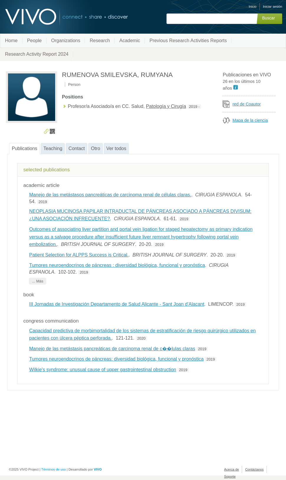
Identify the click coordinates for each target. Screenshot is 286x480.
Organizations (65, 40)
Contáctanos (254, 469)
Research (100, 40)
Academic (129, 40)
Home (11, 40)
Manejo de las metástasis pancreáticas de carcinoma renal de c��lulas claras (112, 348)
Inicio (253, 6)
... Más (37, 281)
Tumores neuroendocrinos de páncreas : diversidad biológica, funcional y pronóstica (117, 265)
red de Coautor (246, 104)
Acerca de (231, 469)
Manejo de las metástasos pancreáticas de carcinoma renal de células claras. (110, 194)
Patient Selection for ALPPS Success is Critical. (79, 254)
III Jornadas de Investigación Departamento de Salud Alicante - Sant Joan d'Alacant (116, 304)
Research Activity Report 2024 (36, 54)
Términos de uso (53, 469)
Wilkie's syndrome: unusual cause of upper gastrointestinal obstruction (102, 369)
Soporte (230, 476)
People (34, 40)
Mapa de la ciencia (250, 120)
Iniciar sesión (272, 6)
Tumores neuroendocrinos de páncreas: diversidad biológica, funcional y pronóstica (116, 358)
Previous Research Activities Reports (188, 40)
